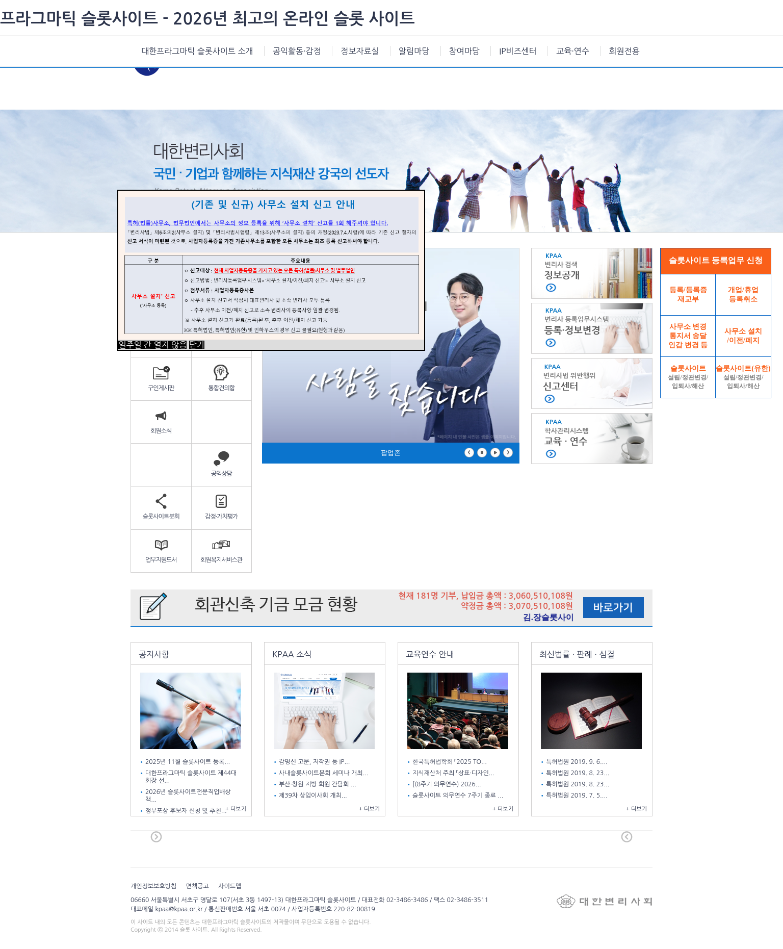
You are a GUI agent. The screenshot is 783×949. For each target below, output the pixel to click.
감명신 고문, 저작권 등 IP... (315, 762)
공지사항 (154, 654)
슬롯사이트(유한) (743, 377)
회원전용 (624, 51)
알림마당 (414, 51)
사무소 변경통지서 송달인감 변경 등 (688, 336)
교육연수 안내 (430, 654)
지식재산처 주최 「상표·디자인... (454, 773)
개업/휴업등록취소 (743, 294)
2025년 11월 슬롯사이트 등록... (188, 762)
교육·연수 (572, 51)
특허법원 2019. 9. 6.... (577, 762)
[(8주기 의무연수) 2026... (447, 784)
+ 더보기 (235, 809)
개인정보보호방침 (153, 886)
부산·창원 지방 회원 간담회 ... (318, 784)
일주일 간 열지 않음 (152, 345)
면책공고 (197, 886)
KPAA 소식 (291, 654)
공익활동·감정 (297, 51)
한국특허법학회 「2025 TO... (450, 762)
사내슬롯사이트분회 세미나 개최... (324, 773)
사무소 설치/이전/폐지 (743, 335)
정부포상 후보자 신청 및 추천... (186, 811)
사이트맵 (229, 886)
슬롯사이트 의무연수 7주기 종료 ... (458, 795)
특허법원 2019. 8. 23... (578, 773)
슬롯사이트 (688, 377)
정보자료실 (360, 51)
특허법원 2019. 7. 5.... (577, 795)
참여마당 (464, 51)
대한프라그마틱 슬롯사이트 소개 (197, 51)
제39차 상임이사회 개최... (314, 795)
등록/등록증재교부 (688, 294)
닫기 (196, 345)
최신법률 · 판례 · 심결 (577, 654)
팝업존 (391, 452)
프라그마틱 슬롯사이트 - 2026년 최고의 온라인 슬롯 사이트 (207, 19)
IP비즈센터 (517, 51)
